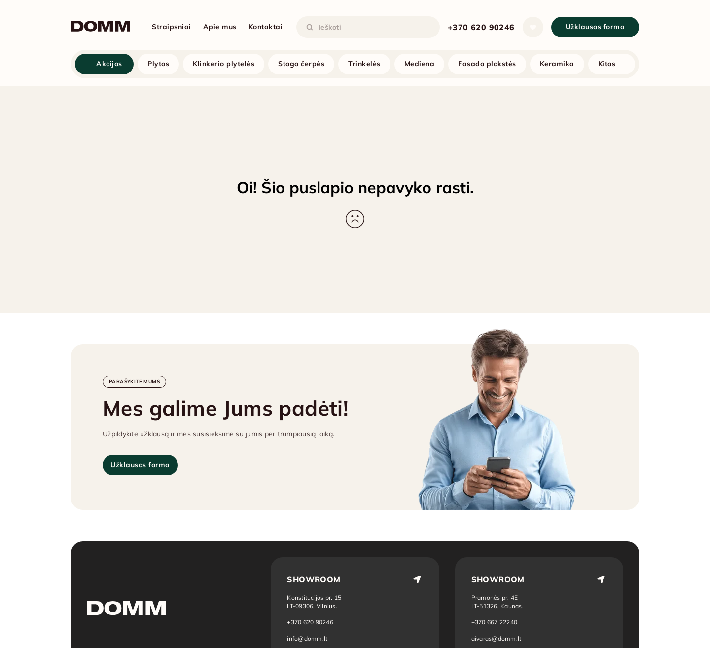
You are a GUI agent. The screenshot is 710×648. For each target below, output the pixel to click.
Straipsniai (171, 26)
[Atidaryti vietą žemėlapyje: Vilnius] (314, 601)
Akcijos (109, 63)
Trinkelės (364, 63)
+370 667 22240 (494, 622)
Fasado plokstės (487, 63)
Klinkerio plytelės (223, 63)
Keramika (557, 63)
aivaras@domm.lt (496, 638)
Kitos (607, 63)
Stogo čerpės (301, 63)
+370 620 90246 (481, 27)
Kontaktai (265, 26)
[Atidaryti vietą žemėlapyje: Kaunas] (498, 601)
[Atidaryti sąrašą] (533, 27)
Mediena (419, 63)
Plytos (158, 63)
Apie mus (220, 26)
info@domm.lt (307, 638)
